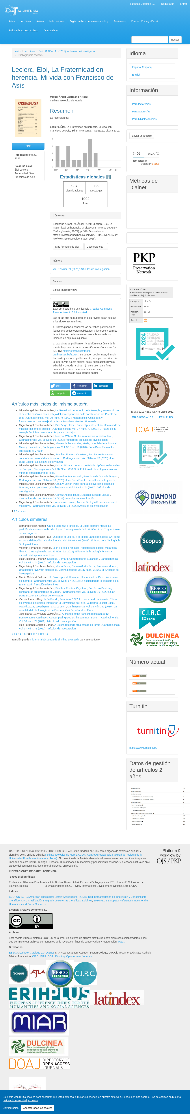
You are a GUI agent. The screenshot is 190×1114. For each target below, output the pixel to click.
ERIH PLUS (166, 417)
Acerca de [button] (51, 30)
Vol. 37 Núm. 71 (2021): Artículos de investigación (68, 51)
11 (37, 634)
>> (24, 511)
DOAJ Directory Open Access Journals (70, 956)
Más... (121, 941)
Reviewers (120, 21)
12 (41, 634)
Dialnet (50, 952)
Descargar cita (96, 246)
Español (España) (142, 67)
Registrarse (167, 3)
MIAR (43, 956)
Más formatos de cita (68, 246)
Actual (12, 21)
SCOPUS (14, 896)
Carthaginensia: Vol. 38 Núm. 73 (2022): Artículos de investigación (56, 498)
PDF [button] (28, 146)
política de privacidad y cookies (20, 1100)
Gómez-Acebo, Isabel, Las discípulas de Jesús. (82, 494)
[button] (60, 386)
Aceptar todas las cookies (37, 1107)
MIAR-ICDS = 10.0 (142, 417)
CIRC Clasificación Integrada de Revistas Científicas (51, 900)
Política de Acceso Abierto (23, 30)
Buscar (175, 39)
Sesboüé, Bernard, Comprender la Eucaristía (73, 558)
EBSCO (13, 952)
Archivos (26, 21)
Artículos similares (29, 519)
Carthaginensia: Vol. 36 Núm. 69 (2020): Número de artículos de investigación (63, 439)
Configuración (10, 1107)
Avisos (40, 21)
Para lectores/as (141, 104)
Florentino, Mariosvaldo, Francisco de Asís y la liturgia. (86, 476)
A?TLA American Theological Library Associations (49, 896)
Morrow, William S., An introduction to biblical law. (83, 436)
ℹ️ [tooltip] (108, 177)
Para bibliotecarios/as (144, 119)
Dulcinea (87, 900)
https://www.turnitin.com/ (143, 747)
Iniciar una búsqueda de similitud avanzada (54, 639)
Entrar (183, 3)
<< (13, 634)
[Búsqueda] (149, 39)
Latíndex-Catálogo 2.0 (142, 3)
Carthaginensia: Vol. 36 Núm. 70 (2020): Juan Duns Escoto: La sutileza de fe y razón (67, 480)
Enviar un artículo (142, 135)
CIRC (35, 956)
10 (34, 634)
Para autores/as (141, 111)
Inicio (17, 51)
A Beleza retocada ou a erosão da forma (77, 624)
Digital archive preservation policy (89, 21)
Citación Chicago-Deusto (145, 21)
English (136, 74)
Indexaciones (57, 21)
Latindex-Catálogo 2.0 (31, 952)
